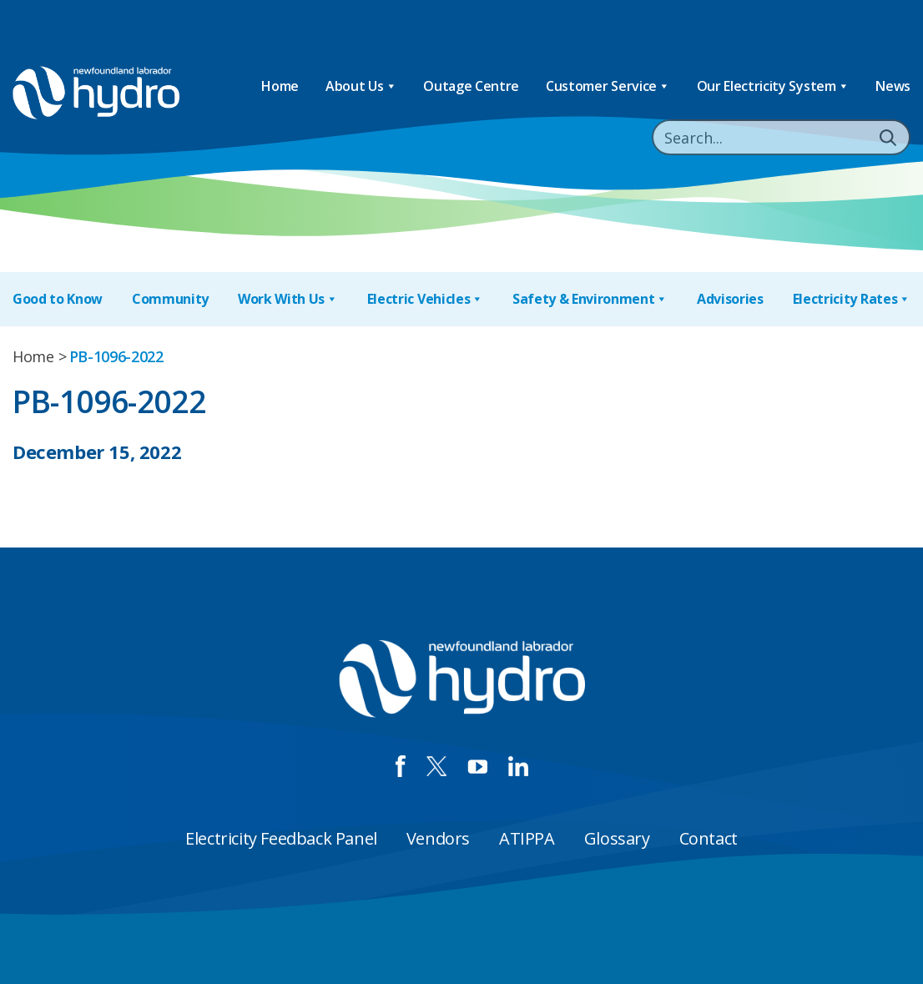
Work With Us (288, 299)
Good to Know (58, 299)
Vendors (438, 838)
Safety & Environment (590, 299)
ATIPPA (527, 838)
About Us (360, 86)
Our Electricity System (773, 86)
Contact (708, 838)
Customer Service (608, 86)
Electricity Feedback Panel (281, 838)
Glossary (617, 838)
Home (280, 86)
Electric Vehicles (425, 299)
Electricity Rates (851, 299)
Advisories (730, 299)
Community (170, 299)
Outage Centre (471, 86)
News (892, 86)
